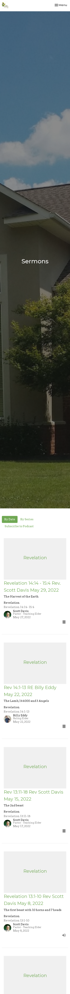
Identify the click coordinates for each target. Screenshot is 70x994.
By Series (26, 519)
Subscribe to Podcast (19, 526)
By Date (9, 519)
